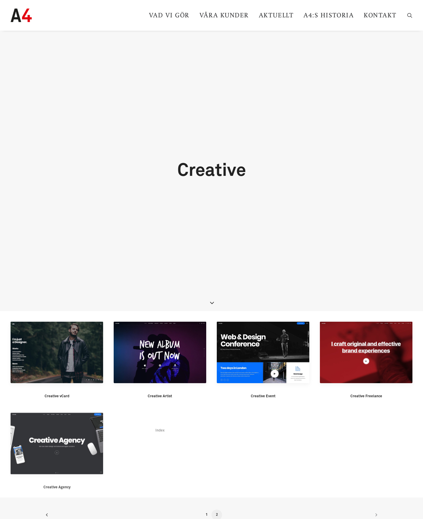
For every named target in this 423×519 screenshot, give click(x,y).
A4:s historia (328, 15)
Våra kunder (224, 15)
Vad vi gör (169, 15)
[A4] (21, 15)
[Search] (409, 15)
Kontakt (380, 15)
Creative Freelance (366, 357)
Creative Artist (160, 357)
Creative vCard (57, 357)
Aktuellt (276, 15)
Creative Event (263, 357)
